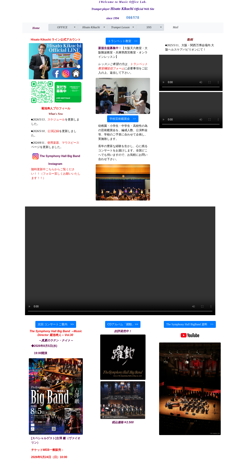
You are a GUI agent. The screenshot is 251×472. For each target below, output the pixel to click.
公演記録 (53, 131)
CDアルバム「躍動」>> (122, 324)
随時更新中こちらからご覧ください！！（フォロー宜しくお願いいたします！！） (55, 173)
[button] (63, 27)
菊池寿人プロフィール (55, 108)
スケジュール (56, 119)
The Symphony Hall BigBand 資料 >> (189, 324)
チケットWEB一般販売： (47, 449)
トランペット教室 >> (122, 41)
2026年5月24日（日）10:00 (49, 457)
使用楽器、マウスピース (63, 142)
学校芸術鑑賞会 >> (122, 118)
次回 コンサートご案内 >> (56, 324)
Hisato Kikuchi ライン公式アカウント (56, 39)
